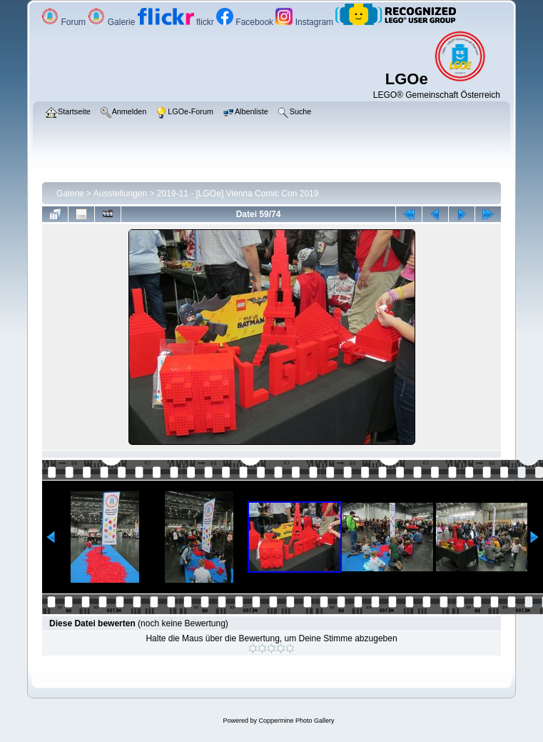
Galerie (112, 22)
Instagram (305, 22)
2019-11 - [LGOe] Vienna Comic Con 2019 (238, 194)
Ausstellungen (120, 194)
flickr (177, 22)
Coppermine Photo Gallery (296, 720)
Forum (64, 22)
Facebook (245, 22)
